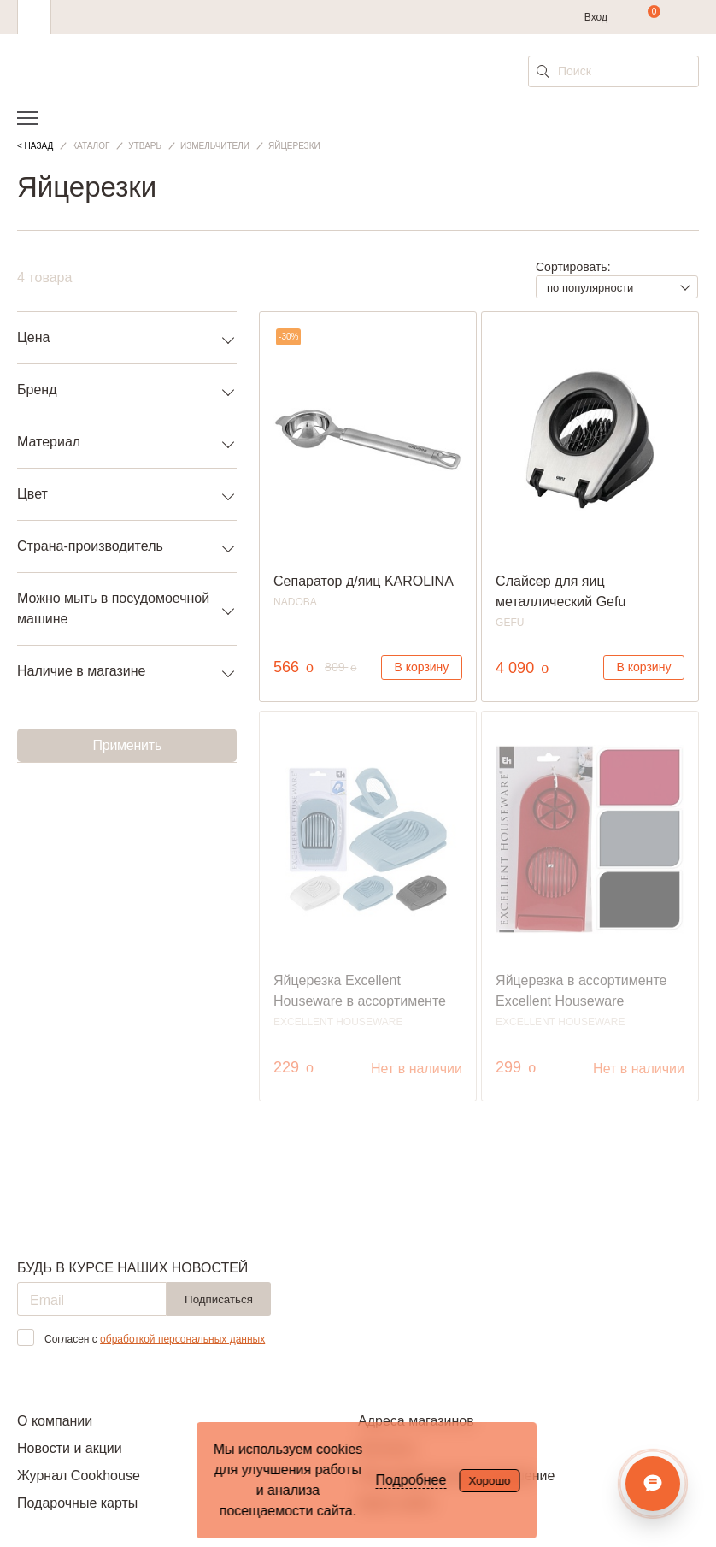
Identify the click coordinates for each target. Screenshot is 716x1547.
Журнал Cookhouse (78, 1475)
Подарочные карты (77, 1503)
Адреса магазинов (416, 1421)
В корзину (421, 667)
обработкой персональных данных (182, 1339)
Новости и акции (69, 1448)
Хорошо (489, 1480)
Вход (595, 17)
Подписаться (219, 1299)
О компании (54, 1421)
